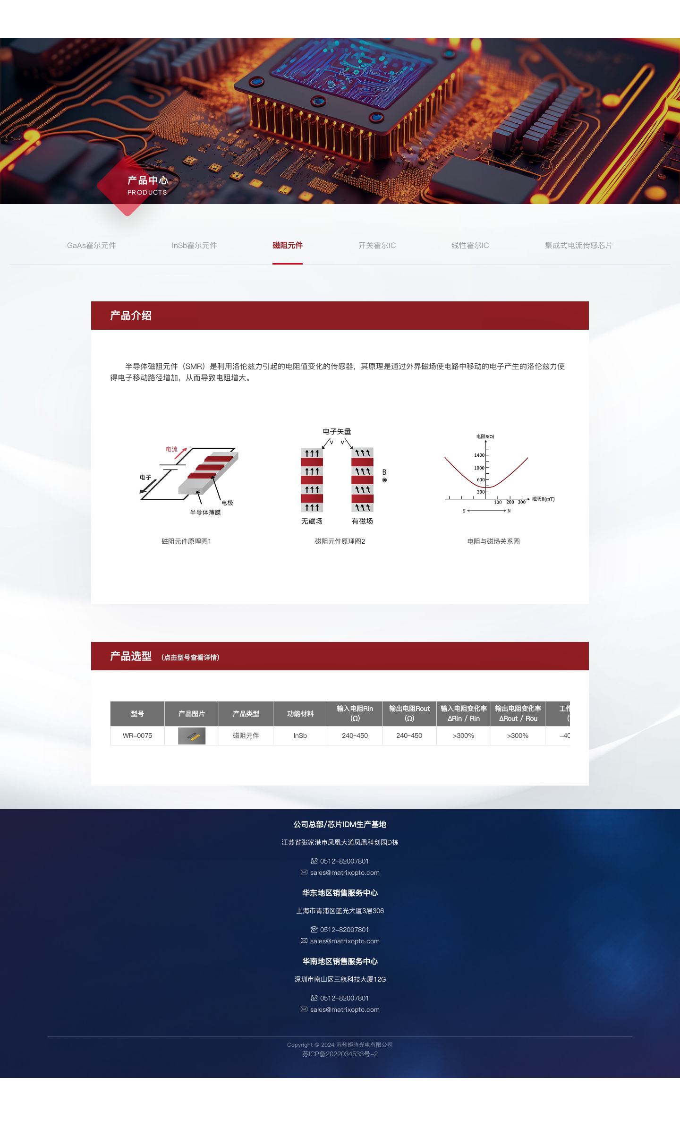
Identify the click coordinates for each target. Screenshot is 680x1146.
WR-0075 (137, 735)
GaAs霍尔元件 (91, 245)
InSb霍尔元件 (194, 245)
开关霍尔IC (377, 245)
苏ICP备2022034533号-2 (340, 1054)
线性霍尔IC (470, 245)
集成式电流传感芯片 (579, 245)
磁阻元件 (287, 245)
